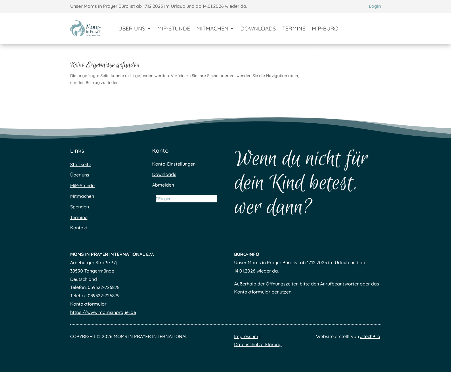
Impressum (246, 336)
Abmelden (163, 185)
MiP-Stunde (173, 28)
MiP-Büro (325, 28)
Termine (293, 28)
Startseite (80, 164)
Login (375, 6)
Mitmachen (212, 28)
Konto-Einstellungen (174, 164)
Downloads (258, 28)
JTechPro (370, 336)
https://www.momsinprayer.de (103, 312)
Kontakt (79, 228)
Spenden (79, 207)
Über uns (131, 28)
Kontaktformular (88, 304)
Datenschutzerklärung (258, 344)
